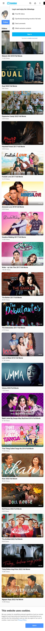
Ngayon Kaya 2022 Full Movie (12, 599)
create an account (33, 38)
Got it (34, 625)
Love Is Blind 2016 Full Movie (12, 358)
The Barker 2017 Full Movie (12, 297)
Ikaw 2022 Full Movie (9, 479)
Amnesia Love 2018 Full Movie (13, 207)
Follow (5, 22)
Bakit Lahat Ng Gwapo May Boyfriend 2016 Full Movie (21, 418)
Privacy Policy (22, 620)
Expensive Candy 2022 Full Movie (14, 116)
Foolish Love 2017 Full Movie (12, 177)
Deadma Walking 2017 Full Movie (14, 237)
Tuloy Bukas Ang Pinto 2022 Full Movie (16, 569)
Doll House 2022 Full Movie (12, 509)
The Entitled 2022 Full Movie (12, 539)
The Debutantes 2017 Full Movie (13, 328)
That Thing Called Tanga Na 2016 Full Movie (18, 449)
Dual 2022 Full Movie (9, 86)
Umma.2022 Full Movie (10, 388)
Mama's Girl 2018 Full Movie (12, 56)
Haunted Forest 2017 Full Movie (13, 147)
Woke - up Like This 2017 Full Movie (15, 267)
